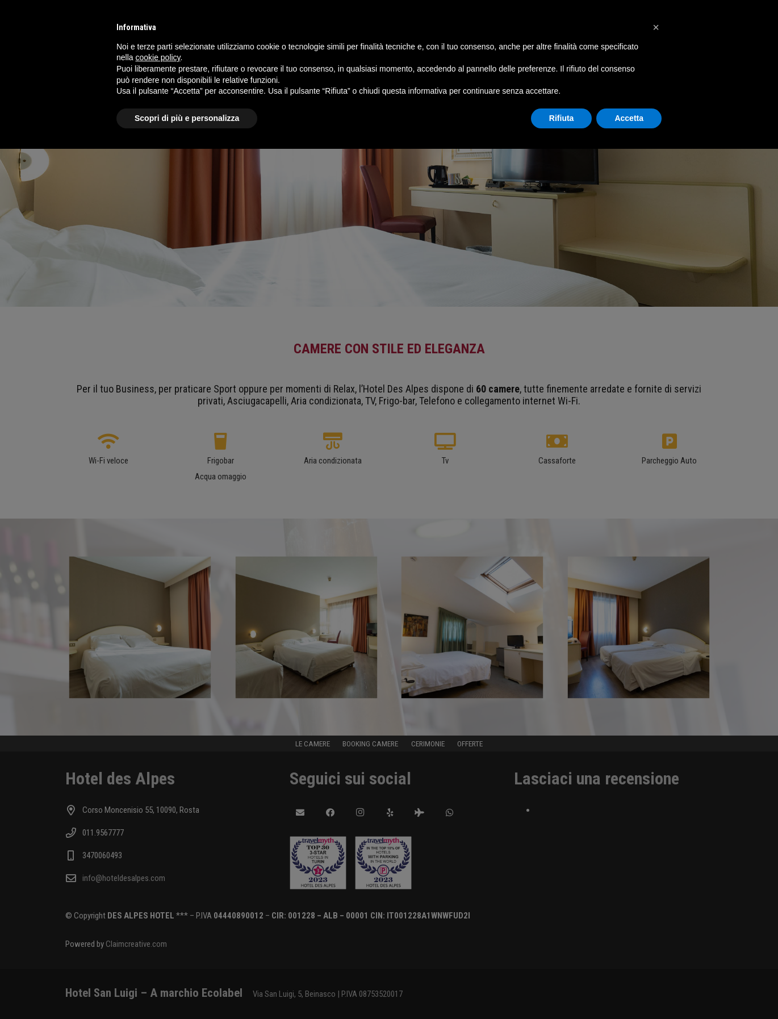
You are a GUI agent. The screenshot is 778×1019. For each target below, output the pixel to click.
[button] (656, 27)
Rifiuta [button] (561, 118)
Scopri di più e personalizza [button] (187, 118)
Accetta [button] (628, 118)
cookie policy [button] (157, 57)
